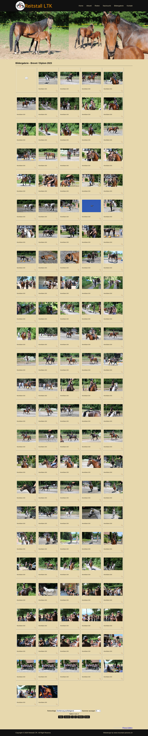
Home (81, 6)
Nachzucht (107, 6)
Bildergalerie (119, 6)
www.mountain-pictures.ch (123, 733)
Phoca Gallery (127, 728)
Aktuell (89, 6)
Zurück (67, 717)
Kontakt (130, 6)
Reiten (97, 6)
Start (60, 717)
